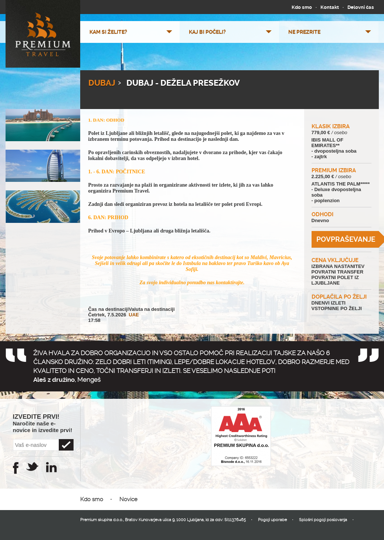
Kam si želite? (108, 32)
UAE (134, 314)
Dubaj (101, 83)
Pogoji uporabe (272, 519)
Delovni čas (360, 7)
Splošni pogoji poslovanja (323, 519)
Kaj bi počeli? (207, 32)
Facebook (15, 468)
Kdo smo (302, 7)
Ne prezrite (304, 32)
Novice (128, 499)
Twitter (32, 466)
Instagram (51, 467)
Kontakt (329, 7)
